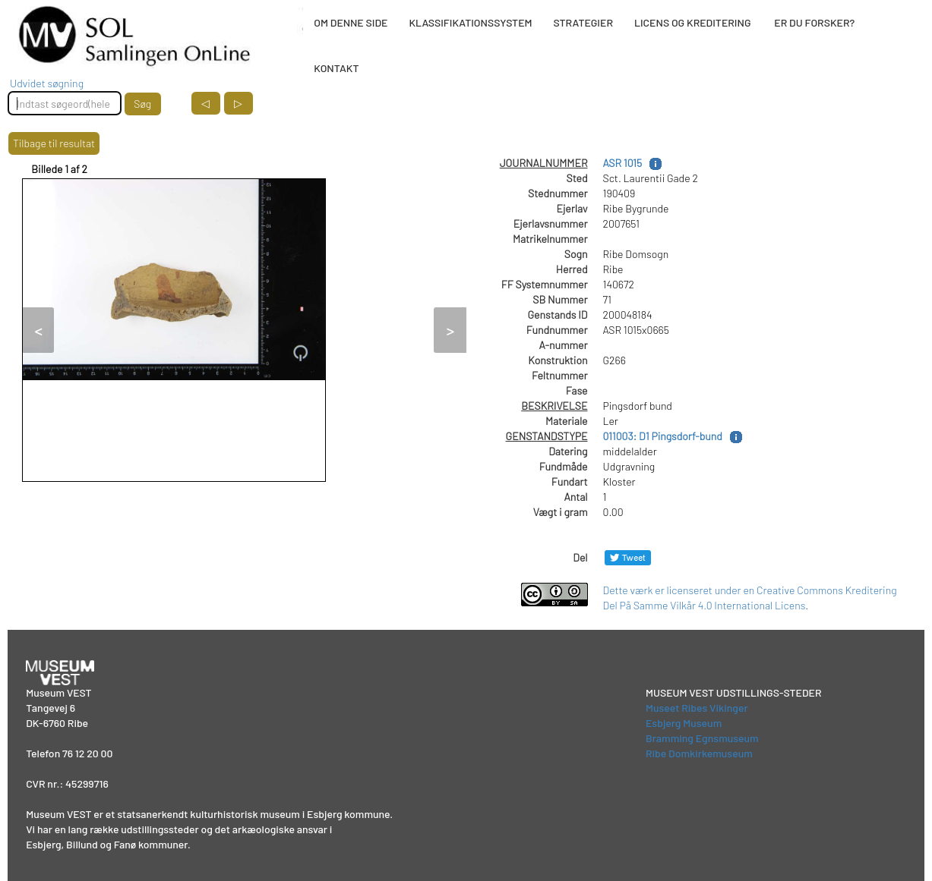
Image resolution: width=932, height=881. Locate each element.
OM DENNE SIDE (350, 22)
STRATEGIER (583, 22)
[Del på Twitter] (628, 557)
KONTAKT (336, 67)
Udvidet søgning (47, 83)
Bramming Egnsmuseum (702, 738)
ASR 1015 (623, 162)
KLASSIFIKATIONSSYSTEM (470, 22)
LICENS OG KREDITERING (692, 22)
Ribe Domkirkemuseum (699, 753)
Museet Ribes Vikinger (697, 707)
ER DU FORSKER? (814, 22)
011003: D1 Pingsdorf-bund (662, 435)
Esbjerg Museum (684, 722)
